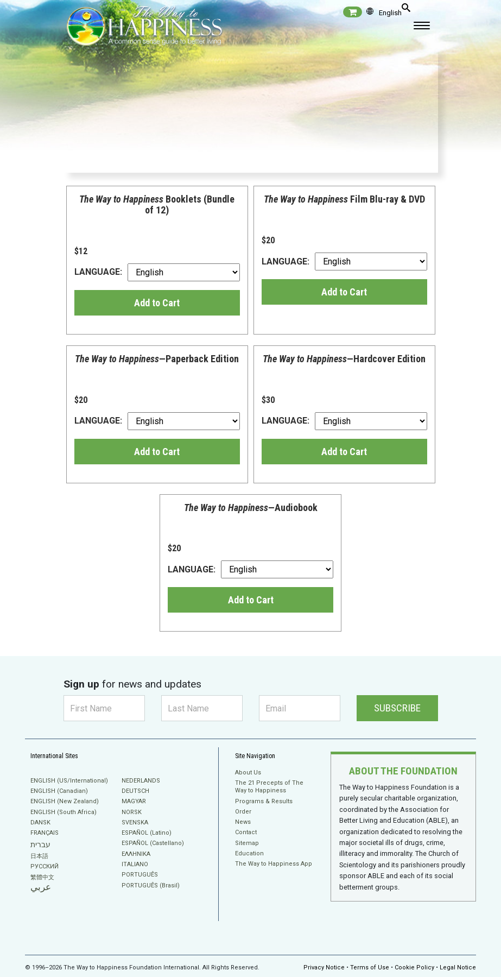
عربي (40, 887)
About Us (248, 772)
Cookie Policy (414, 963)
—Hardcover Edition (344, 358)
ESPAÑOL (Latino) (147, 832)
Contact (246, 832)
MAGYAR (134, 801)
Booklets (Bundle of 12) (156, 204)
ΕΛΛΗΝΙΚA (136, 854)
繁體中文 (42, 877)
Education (249, 853)
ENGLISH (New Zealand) (64, 801)
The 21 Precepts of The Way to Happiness (269, 786)
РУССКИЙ (44, 866)
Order (243, 811)
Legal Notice (458, 963)
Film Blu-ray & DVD (344, 199)
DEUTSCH (135, 791)
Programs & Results (264, 801)
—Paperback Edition (157, 358)
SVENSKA (135, 822)
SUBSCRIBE (397, 708)
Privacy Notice (324, 963)
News (243, 821)
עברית (40, 844)
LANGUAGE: (157, 272)
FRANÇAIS (44, 832)
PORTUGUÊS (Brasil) (151, 885)
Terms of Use (369, 963)
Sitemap (247, 843)
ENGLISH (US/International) (69, 780)
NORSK (132, 812)
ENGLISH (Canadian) (59, 791)
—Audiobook (251, 507)
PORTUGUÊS (140, 874)
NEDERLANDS (141, 780)
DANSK (40, 822)
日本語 (39, 856)
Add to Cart (157, 302)
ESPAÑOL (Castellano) (153, 843)
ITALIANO (135, 864)
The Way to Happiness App (273, 863)
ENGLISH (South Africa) (63, 812)
